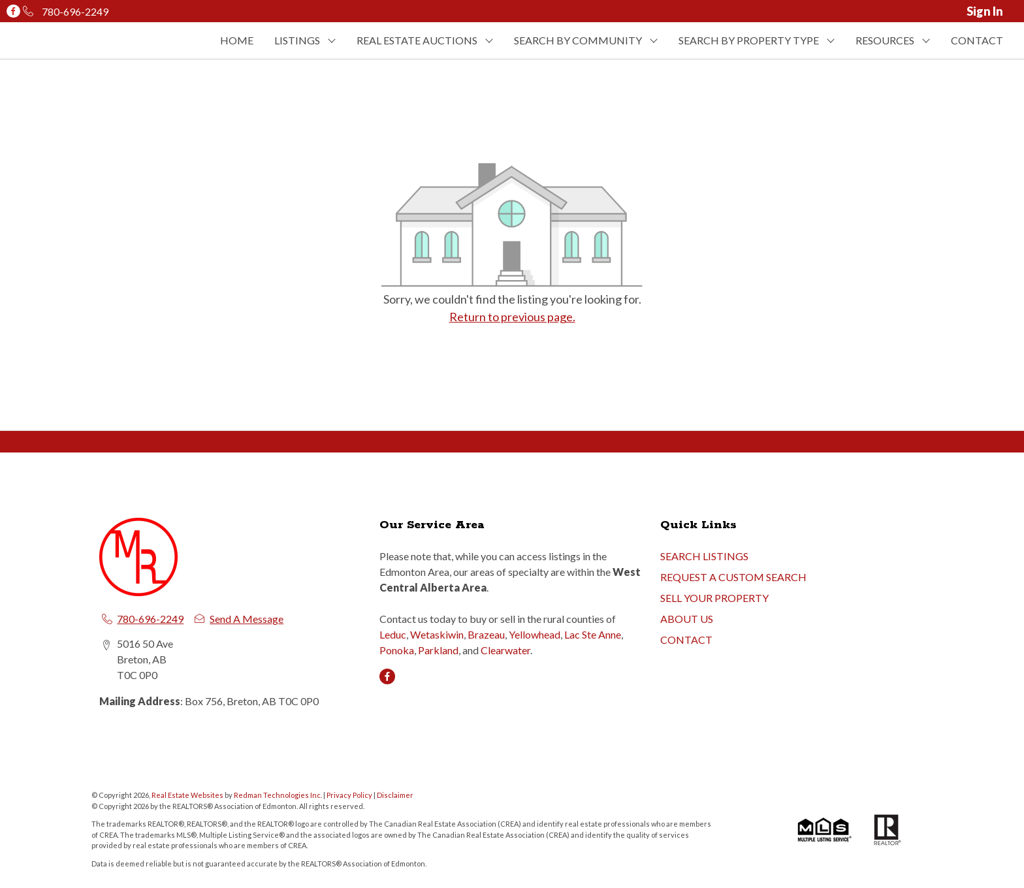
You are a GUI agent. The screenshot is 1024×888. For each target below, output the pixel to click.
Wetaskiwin (437, 634)
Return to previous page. (512, 316)
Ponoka (396, 650)
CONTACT (977, 40)
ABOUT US (686, 618)
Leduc (392, 634)
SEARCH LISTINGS (704, 556)
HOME (236, 40)
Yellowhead (534, 634)
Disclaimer (395, 795)
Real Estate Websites (188, 795)
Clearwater (505, 650)
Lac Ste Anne (592, 634)
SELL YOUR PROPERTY (714, 598)
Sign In (985, 11)
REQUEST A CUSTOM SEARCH (733, 577)
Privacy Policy (349, 795)
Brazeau (486, 634)
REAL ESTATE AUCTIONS (417, 40)
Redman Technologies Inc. (278, 795)
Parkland (438, 650)
